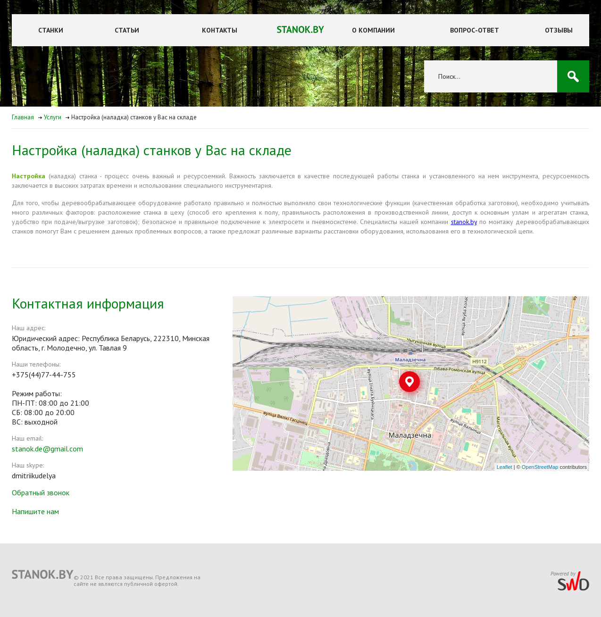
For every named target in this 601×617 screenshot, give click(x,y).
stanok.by (464, 221)
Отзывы (559, 30)
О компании (373, 30)
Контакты (219, 30)
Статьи (127, 30)
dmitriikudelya (34, 475)
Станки (50, 30)
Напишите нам (35, 511)
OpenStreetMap (540, 467)
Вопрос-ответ (474, 30)
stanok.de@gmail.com (47, 448)
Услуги (52, 117)
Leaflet (504, 467)
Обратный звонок (40, 492)
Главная (23, 117)
